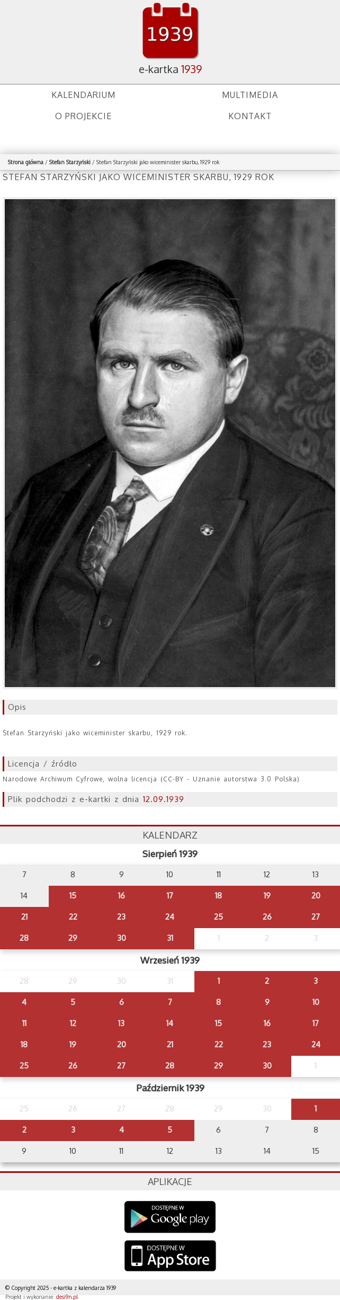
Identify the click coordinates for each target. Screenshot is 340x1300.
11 (24, 1023)
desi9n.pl (67, 1297)
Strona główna (25, 162)
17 (170, 896)
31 (170, 938)
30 (121, 938)
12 (73, 1023)
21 (24, 917)
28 (24, 938)
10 (315, 1002)
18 (218, 896)
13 (121, 1023)
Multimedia (250, 95)
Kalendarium (83, 95)
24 (169, 917)
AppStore (170, 1257)
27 (315, 917)
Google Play (170, 1217)
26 (267, 917)
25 (218, 917)
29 (72, 938)
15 (72, 896)
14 (169, 1023)
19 (267, 896)
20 (315, 896)
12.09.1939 (163, 799)
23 (121, 917)
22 (73, 917)
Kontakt (250, 116)
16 (121, 896)
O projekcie (83, 116)
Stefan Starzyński (70, 162)
